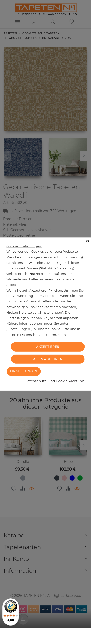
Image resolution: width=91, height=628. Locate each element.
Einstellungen (23, 371)
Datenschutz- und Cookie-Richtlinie (55, 381)
